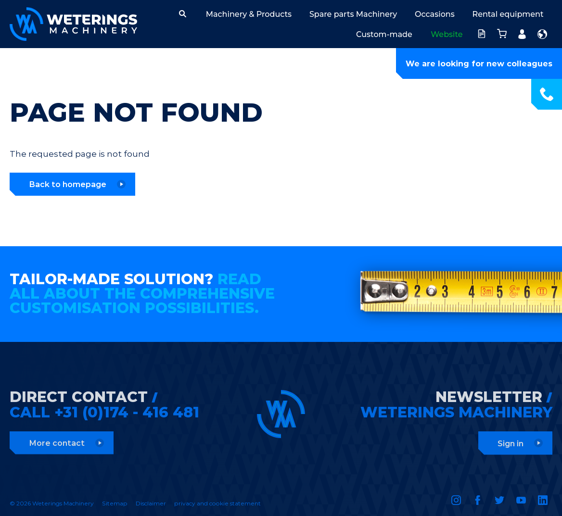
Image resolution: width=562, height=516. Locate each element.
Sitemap (115, 503)
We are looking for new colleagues (479, 63)
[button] (182, 14)
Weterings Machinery (73, 24)
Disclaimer (151, 503)
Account (519, 31)
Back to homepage (67, 184)
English (542, 34)
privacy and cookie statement (217, 503)
